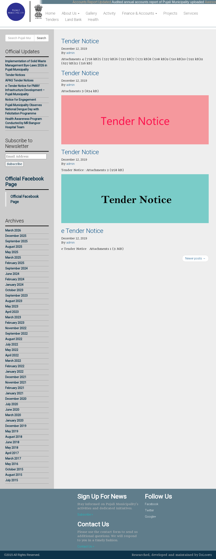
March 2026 (13, 230)
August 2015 (13, 474)
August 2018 (13, 436)
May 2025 (11, 252)
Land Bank (73, 19)
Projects (170, 13)
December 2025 (15, 236)
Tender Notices (15, 75)
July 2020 (11, 404)
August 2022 (13, 339)
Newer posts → (195, 258)
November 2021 (15, 382)
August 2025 (13, 246)
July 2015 (11, 480)
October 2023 (14, 290)
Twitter (149, 510)
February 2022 (14, 366)
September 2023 (16, 295)
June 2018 (12, 442)
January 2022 (14, 371)
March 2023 (13, 317)
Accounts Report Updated (94, 2)
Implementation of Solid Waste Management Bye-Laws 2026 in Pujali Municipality (26, 65)
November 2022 (15, 328)
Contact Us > (85, 546)
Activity (109, 13)
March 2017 (13, 458)
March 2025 (13, 257)
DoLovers (205, 554)
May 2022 (11, 350)
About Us (70, 13)
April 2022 (12, 355)
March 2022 (13, 360)
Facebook (151, 504)
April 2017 (12, 453)
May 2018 (11, 447)
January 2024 (14, 284)
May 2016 (11, 464)
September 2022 (16, 333)
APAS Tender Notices (19, 80)
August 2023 (13, 301)
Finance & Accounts (139, 13)
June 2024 (12, 274)
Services (191, 13)
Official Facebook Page (24, 181)
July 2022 (11, 344)
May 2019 (11, 431)
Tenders (52, 19)
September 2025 (16, 241)
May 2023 (11, 306)
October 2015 (14, 469)
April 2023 (12, 312)
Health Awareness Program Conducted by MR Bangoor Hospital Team (23, 123)
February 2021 (14, 388)
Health (93, 19)
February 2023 (14, 322)
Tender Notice (80, 41)
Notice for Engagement (20, 99)
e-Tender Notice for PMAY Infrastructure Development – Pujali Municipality (25, 90)
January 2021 (14, 393)
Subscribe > (85, 514)
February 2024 (14, 279)
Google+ (150, 516)
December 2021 (15, 377)
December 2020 (15, 398)
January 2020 (14, 420)
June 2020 (12, 409)
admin (70, 53)
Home (50, 13)
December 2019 (15, 426)
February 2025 (14, 263)
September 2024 (16, 268)
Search (41, 38)
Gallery (91, 13)
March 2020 (13, 415)
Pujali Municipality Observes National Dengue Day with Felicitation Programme (23, 109)
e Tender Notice (82, 230)
